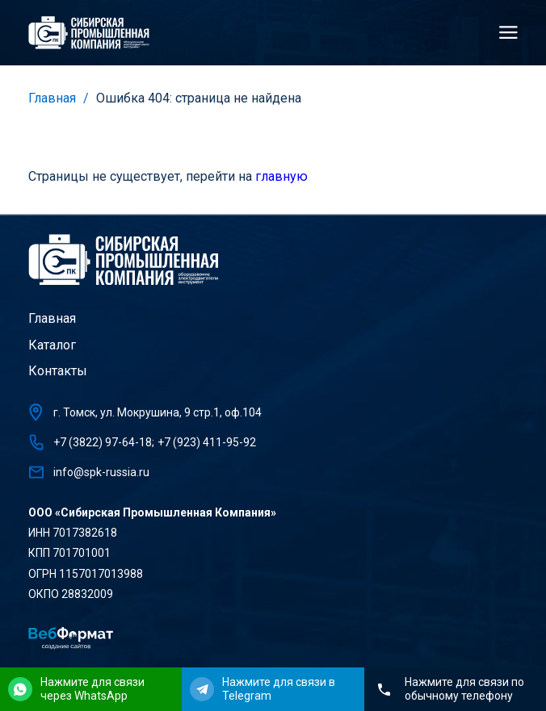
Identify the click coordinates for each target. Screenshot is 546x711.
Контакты (57, 371)
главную (281, 176)
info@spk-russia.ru (101, 472)
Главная (52, 98)
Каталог (52, 345)
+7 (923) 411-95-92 (207, 442)
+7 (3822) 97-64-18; (103, 442)
